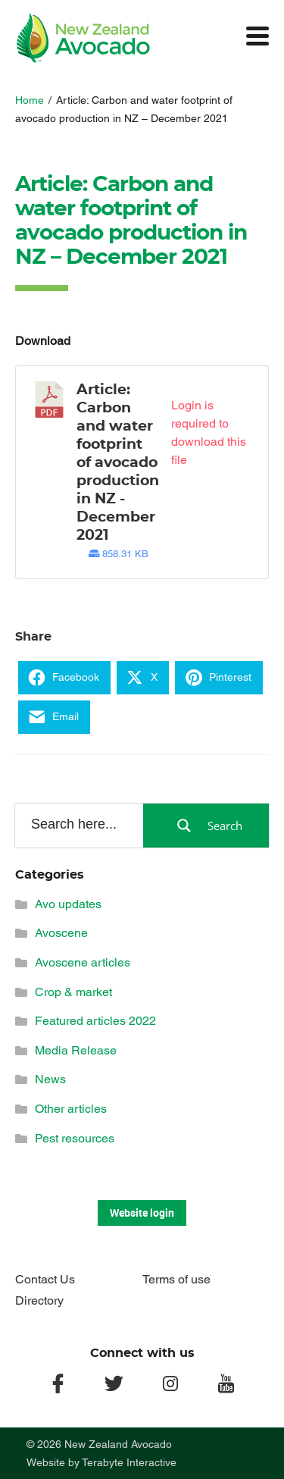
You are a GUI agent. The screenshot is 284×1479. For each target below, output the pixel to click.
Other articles (71, 1108)
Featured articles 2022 (95, 1021)
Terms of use (176, 1279)
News (50, 1079)
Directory (39, 1300)
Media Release (76, 1050)
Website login (142, 1212)
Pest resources (74, 1138)
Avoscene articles (82, 962)
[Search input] (78, 825)
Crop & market (73, 992)
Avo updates (68, 904)
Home (29, 100)
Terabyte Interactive (129, 1462)
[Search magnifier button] (206, 826)
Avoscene (61, 933)
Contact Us (45, 1279)
